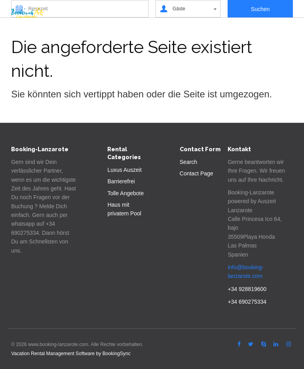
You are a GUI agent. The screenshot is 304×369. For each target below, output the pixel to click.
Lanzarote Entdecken (99, 38)
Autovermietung (229, 38)
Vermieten (168, 38)
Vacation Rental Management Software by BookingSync (71, 353)
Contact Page (196, 173)
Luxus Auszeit (124, 170)
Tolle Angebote (125, 193)
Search (188, 162)
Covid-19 (35, 64)
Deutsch (87, 64)
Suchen (33, 38)
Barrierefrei (121, 181)
